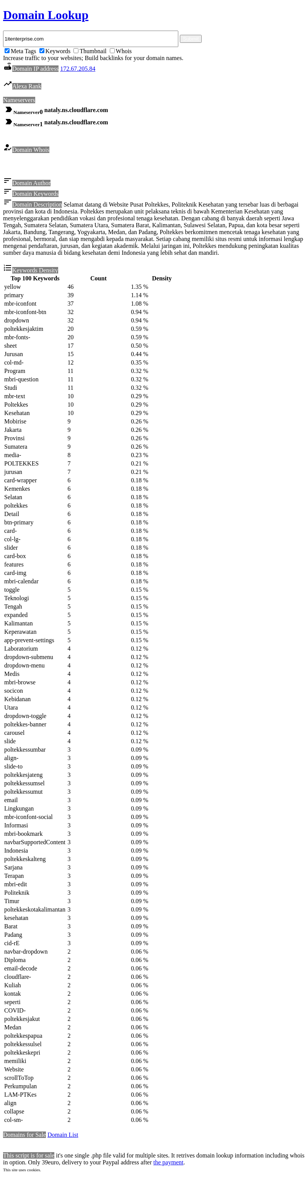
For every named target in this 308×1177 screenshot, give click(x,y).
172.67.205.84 (77, 68)
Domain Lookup (45, 15)
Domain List (62, 1136)
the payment (168, 1163)
